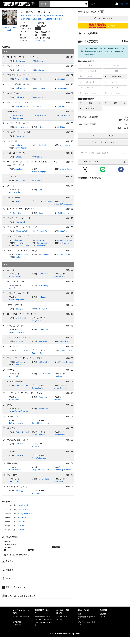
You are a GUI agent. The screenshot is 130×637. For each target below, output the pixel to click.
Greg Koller (36, 320)
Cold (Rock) (21, 88)
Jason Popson (41, 240)
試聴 (115, 103)
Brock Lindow (20, 362)
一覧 (91, 3)
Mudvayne (20, 136)
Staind (49, 18)
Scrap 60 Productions (63, 204)
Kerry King (17, 213)
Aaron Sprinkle (60, 388)
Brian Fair (63, 231)
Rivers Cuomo (63, 88)
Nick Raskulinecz (16, 192)
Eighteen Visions (22, 318)
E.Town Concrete (16, 423)
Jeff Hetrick (17, 240)
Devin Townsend (16, 276)
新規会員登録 (17, 622)
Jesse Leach (19, 169)
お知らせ (59, 619)
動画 (90, 103)
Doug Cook (13, 376)
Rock (37, 40)
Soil (40, 189)
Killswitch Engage (39, 171)
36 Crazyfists (44, 362)
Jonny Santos (65, 145)
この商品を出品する (103, 161)
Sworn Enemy (66, 350)
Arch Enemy (43, 285)
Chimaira (19, 309)
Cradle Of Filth (44, 373)
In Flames (42, 297)
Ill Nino (58, 18)
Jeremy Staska (60, 434)
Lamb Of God (44, 273)
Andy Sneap (14, 288)
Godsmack (39, 15)
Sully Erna (39, 61)
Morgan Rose (40, 115)
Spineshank (21, 145)
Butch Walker (18, 115)
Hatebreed (26, 15)
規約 (79, 614)
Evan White (58, 481)
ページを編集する (103, 18)
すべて (43, 4)
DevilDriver (43, 341)
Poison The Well (22, 432)
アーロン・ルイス (21, 79)
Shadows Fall (21, 231)
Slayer (41, 213)
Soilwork (19, 443)
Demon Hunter (22, 385)
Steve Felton (42, 245)
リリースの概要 (115, 76)
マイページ (17, 625)
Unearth (19, 455)
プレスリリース (105, 617)
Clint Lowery (18, 118)
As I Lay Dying (44, 479)
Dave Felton (19, 243)
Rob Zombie (44, 254)
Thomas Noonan (66, 362)
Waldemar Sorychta (17, 332)
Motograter (43, 408)
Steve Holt (18, 364)
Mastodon (43, 397)
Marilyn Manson (55, 15)
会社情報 (103, 614)
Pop (44, 40)
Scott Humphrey (21, 254)
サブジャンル (90, 108)
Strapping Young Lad (40, 469)
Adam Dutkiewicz (39, 458)
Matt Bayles (14, 399)
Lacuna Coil (43, 329)
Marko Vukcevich (66, 240)
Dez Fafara (18, 341)
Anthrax (19, 201)
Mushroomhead (22, 245)
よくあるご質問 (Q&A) (64, 616)
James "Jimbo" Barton (18, 411)
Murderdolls (21, 222)
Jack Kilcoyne (65, 243)
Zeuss (25, 350)
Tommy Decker (20, 148)
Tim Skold (62, 106)
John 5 (38, 106)
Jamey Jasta (37, 353)
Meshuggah (20, 490)
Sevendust (37, 18)
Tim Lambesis (14, 481)
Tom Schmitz (42, 243)
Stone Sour (21, 180)
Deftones (25, 18)
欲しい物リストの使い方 (43, 619)
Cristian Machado (21, 127)
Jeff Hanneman (64, 213)
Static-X (19, 157)
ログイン (124, 3)
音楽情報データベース (42, 616)
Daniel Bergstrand (16, 299)
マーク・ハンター (42, 309)
